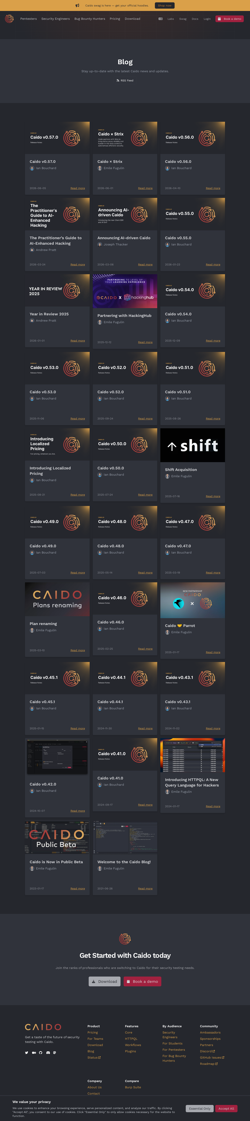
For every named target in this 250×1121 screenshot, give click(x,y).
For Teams (95, 1039)
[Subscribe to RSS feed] (125, 80)
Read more (78, 188)
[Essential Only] (200, 1108)
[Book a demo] (229, 18)
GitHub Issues (212, 1057)
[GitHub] (41, 1053)
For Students (172, 1043)
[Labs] (170, 18)
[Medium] (34, 1053)
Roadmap (209, 1064)
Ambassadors (210, 1032)
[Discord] (48, 1053)
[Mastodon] (55, 1053)
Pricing (115, 19)
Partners (206, 1045)
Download (132, 19)
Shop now (164, 5)
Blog (91, 1051)
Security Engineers (55, 19)
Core (128, 1032)
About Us (95, 1087)
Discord (207, 1051)
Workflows (133, 1045)
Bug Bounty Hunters (89, 19)
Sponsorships (210, 1039)
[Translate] (160, 18)
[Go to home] (9, 18)
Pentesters (28, 19)
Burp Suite (133, 1087)
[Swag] (183, 18)
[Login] (207, 18)
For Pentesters (173, 1050)
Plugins (130, 1051)
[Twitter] (27, 1053)
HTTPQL (131, 1039)
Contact (94, 1093)
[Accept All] (226, 1108)
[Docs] (195, 18)
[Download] (105, 981)
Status (94, 1057)
